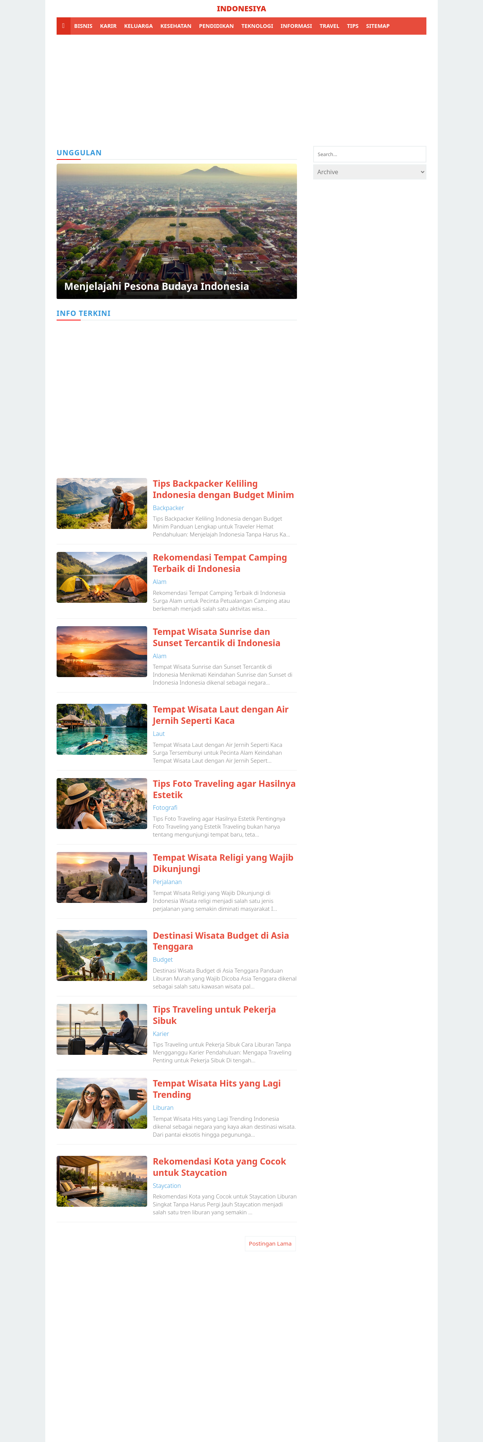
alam (159, 582)
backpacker (168, 508)
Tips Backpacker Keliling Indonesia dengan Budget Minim (223, 489)
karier (161, 1034)
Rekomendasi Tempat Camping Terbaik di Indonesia (220, 563)
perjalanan (167, 882)
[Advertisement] (241, 89)
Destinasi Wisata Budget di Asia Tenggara (221, 941)
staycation (167, 1185)
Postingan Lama (270, 1243)
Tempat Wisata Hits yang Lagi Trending (217, 1089)
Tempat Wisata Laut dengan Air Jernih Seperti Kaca (221, 715)
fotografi (165, 807)
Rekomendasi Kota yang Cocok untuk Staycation (219, 1167)
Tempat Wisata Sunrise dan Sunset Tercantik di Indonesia (216, 637)
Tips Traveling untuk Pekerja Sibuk (214, 1015)
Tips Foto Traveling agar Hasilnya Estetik (224, 789)
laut (159, 733)
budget (163, 959)
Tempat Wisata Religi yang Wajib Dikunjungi (223, 863)
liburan (163, 1107)
